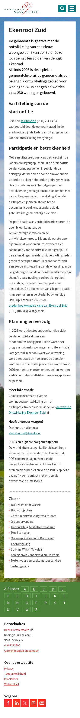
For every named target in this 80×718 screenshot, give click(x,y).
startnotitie (28, 121)
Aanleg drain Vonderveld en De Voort (35, 555)
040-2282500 (12, 645)
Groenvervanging (22, 522)
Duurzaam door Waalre (26, 505)
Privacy (9, 668)
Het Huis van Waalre (16, 630)
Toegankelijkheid (15, 674)
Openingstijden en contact (21, 651)
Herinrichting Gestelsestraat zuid (33, 527)
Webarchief (11, 684)
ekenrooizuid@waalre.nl (25, 433)
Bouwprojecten (21, 510)
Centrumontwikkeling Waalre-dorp (34, 516)
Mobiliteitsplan (21, 533)
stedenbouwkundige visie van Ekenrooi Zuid (38, 305)
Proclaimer (11, 679)
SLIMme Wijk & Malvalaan (27, 549)
